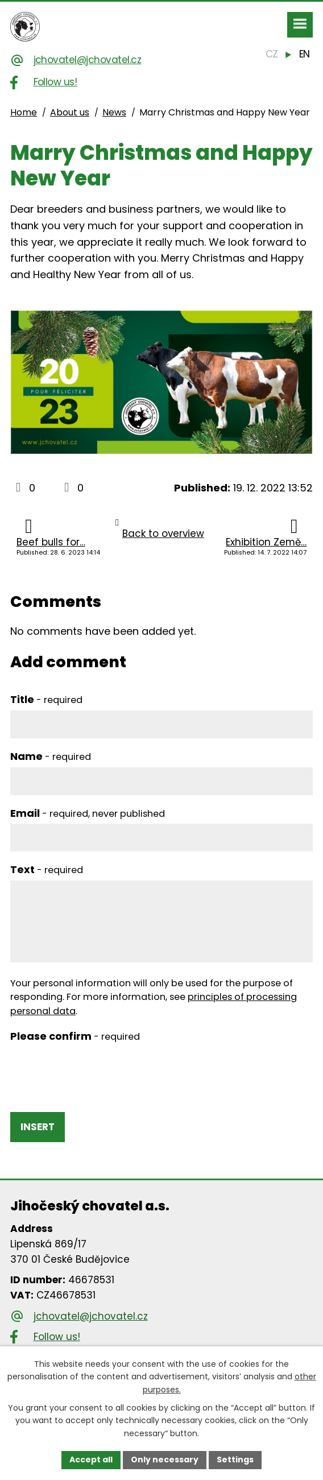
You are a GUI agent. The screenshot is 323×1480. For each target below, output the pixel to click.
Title (46, 699)
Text (46, 869)
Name (50, 756)
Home (23, 112)
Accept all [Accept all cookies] (91, 1459)
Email (87, 813)
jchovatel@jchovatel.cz (88, 60)
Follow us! (55, 82)
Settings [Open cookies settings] (235, 1459)
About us (69, 112)
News (114, 112)
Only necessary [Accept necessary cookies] (164, 1459)
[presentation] (96, 1069)
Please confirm (75, 1036)
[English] (304, 54)
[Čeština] (271, 54)
